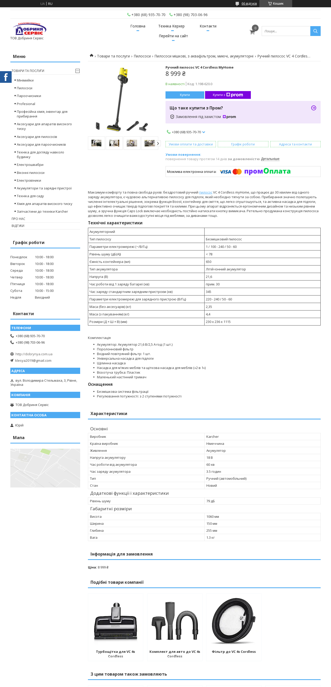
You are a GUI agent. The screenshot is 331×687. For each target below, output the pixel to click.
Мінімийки (25, 80)
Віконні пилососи (30, 172)
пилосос (205, 192)
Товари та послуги (113, 56)
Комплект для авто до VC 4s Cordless (174, 654)
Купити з (228, 95)
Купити (185, 95)
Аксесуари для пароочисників (41, 144)
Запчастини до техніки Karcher (42, 211)
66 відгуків (249, 3)
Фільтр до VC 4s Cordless (234, 651)
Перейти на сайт (173, 35)
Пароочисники (29, 95)
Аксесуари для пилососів (37, 136)
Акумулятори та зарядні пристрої (44, 188)
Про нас (18, 219)
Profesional (26, 103)
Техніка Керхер (171, 26)
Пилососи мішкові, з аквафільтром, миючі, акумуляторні (203, 56)
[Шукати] (315, 31)
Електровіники (29, 180)
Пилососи (142, 56)
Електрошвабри (30, 164)
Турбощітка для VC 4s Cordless (115, 654)
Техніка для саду (30, 196)
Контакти (208, 26)
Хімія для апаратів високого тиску (44, 203)
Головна (137, 26)
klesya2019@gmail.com (33, 360)
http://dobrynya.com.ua (34, 354)
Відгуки (18, 226)
